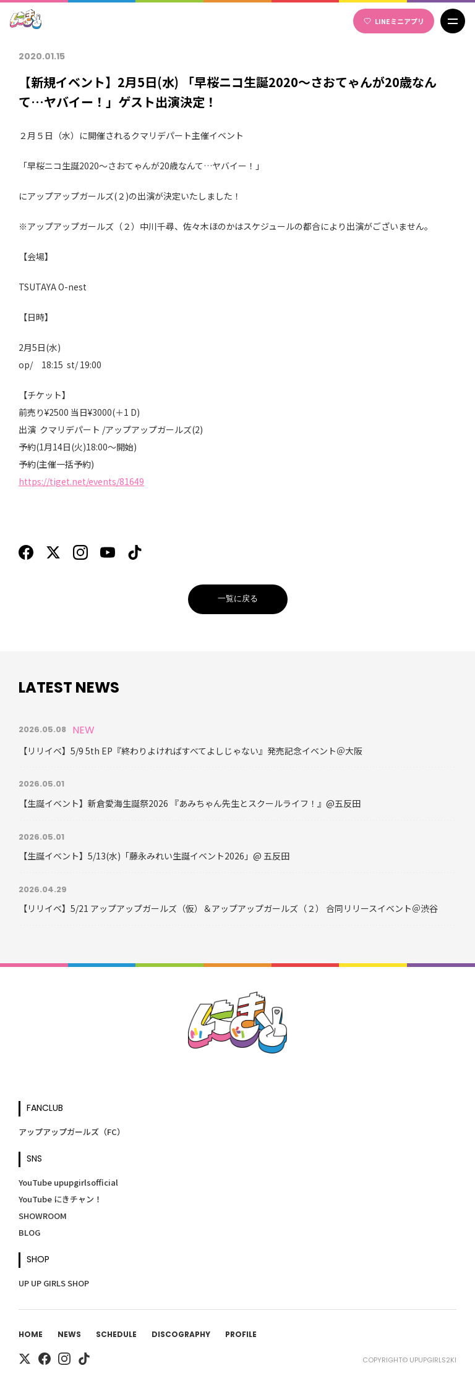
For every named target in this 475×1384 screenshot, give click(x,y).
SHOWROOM (43, 1216)
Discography (181, 1335)
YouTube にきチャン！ (60, 1199)
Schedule (116, 1335)
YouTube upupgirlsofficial (68, 1182)
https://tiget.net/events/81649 (81, 481)
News (69, 1335)
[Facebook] (26, 552)
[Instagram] (80, 552)
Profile (241, 1335)
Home (31, 1335)
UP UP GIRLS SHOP (54, 1283)
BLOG (29, 1232)
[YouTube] (107, 552)
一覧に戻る (238, 599)
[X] (53, 552)
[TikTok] (134, 552)
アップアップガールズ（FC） (72, 1131)
